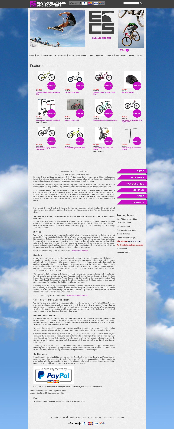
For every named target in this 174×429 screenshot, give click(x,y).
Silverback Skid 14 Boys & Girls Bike (104, 93)
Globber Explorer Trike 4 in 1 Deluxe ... (103, 148)
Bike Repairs (82, 55)
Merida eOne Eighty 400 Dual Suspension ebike (48, 391)
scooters (137, 177)
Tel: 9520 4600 (109, 417)
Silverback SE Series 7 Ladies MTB (105, 120)
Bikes (71, 55)
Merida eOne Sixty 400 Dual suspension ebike (47, 393)
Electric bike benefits (80, 251)
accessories (135, 183)
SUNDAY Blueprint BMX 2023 (75, 148)
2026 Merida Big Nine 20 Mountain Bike (48, 93)
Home (32, 55)
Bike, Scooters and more (92, 417)
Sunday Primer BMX (72, 120)
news (140, 196)
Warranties (121, 55)
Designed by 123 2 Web (58, 417)
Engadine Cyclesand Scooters (51, 4)
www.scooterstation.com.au (77, 296)
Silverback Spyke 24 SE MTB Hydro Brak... (132, 121)
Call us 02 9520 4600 (101, 38)
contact (109, 55)
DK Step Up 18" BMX (72, 92)
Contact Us (121, 417)
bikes (140, 171)
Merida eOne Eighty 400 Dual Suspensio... (46, 148)
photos (99, 55)
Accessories (60, 55)
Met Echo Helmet (128, 92)
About (132, 55)
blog (140, 55)
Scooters (47, 55)
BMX (38, 55)
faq (91, 55)
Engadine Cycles (75, 417)
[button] (124, 50)
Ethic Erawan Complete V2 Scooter (48, 120)
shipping (138, 190)
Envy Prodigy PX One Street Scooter (131, 148)
